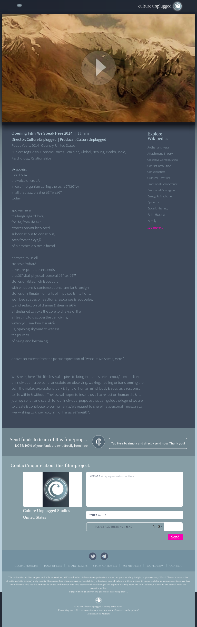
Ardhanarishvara (158, 147)
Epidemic (153, 202)
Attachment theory (160, 153)
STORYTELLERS (77, 565)
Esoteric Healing (157, 208)
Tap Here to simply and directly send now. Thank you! (148, 443)
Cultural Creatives (158, 178)
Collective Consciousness (162, 159)
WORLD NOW (155, 565)
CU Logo (98, 600)
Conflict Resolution (159, 166)
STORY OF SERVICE (105, 565)
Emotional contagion (161, 190)
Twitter (93, 556)
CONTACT (176, 565)
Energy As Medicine (159, 196)
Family (151, 220)
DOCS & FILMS (53, 565)
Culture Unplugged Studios (46, 510)
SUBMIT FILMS (132, 565)
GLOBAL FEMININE (26, 565)
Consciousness (156, 171)
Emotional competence (162, 184)
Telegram (104, 556)
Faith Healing (156, 214)
